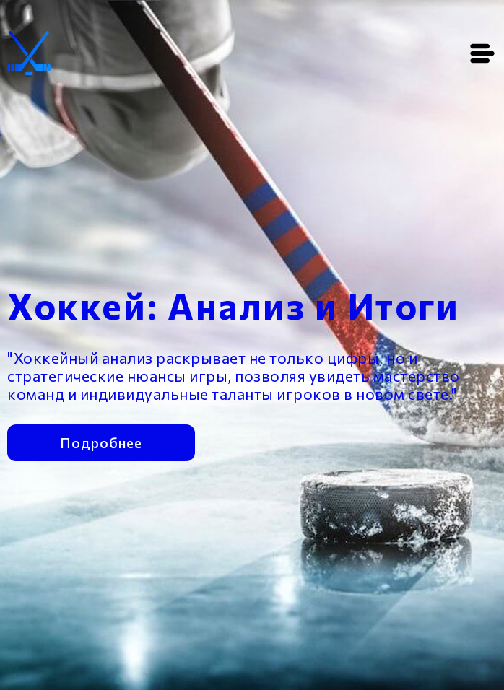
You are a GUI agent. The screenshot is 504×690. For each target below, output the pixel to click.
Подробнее (101, 441)
